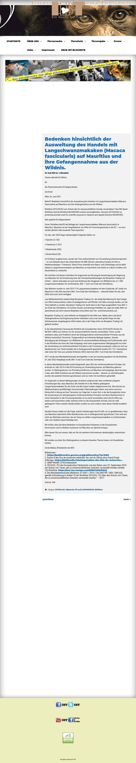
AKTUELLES (60, 490)
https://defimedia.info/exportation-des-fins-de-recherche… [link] (89, 460)
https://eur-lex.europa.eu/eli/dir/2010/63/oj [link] (82, 470)
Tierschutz (77, 41)
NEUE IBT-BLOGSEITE (73, 50)
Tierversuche (54, 41)
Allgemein (69, 490)
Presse (118, 41)
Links (30, 50)
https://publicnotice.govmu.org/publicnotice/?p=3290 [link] (78, 455)
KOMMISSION (88, 490)
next (127, 499)
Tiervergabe (98, 41)
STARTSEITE (13, 41)
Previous (13, 93)
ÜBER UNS (33, 41)
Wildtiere (99, 490)
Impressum (48, 50)
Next (123, 93)
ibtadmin (65, 173)
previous (47, 499)
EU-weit (78, 490)
